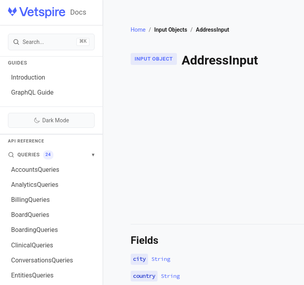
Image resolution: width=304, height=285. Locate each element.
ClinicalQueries (32, 245)
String (160, 258)
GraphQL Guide (32, 92)
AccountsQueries (35, 169)
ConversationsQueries (42, 260)
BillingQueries (30, 199)
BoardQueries (30, 214)
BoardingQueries (34, 230)
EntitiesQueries (32, 275)
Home (138, 30)
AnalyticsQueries (35, 184)
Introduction (28, 77)
